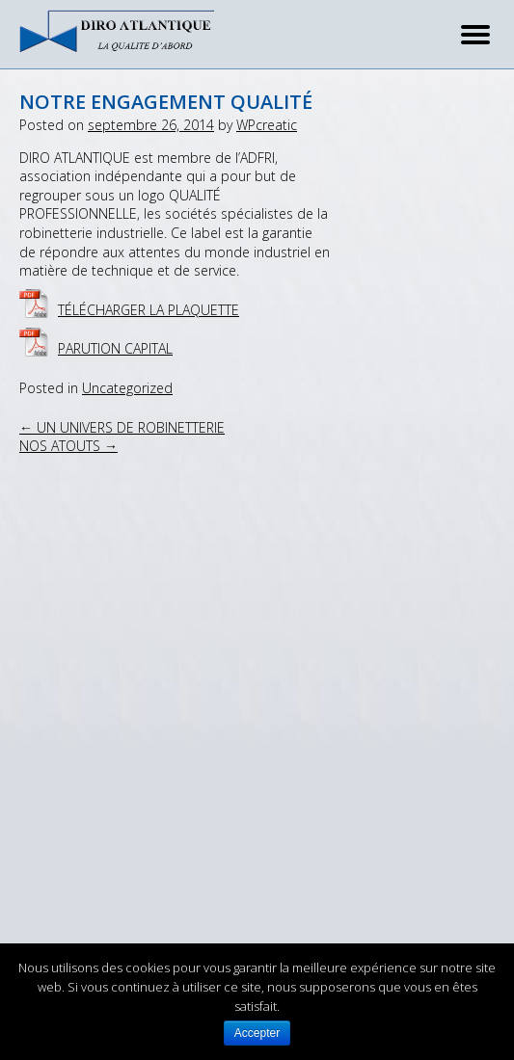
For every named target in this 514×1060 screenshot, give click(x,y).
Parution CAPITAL (115, 348)
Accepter (257, 1033)
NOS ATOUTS (68, 446)
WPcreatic (266, 125)
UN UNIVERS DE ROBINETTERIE (122, 427)
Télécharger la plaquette (148, 310)
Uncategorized (127, 388)
